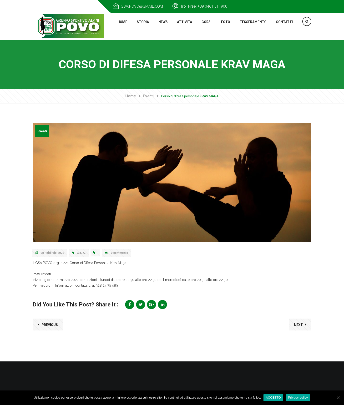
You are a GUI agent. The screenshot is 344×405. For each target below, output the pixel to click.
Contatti (284, 26)
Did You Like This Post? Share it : (75, 305)
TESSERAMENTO (252, 26)
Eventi (148, 97)
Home (130, 97)
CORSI (206, 26)
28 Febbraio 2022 (49, 253)
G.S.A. (79, 253)
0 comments (116, 253)
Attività (183, 26)
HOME (121, 26)
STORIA (141, 26)
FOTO (224, 26)
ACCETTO (273, 397)
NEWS (162, 26)
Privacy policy (298, 397)
